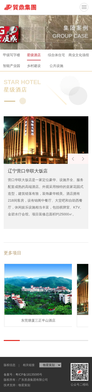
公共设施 (56, 66)
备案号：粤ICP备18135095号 (23, 374)
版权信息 (9, 365)
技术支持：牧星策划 (17, 385)
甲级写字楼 (11, 55)
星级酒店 (34, 55)
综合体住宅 (56, 55)
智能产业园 (11, 66)
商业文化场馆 (78, 55)
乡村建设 (34, 66)
